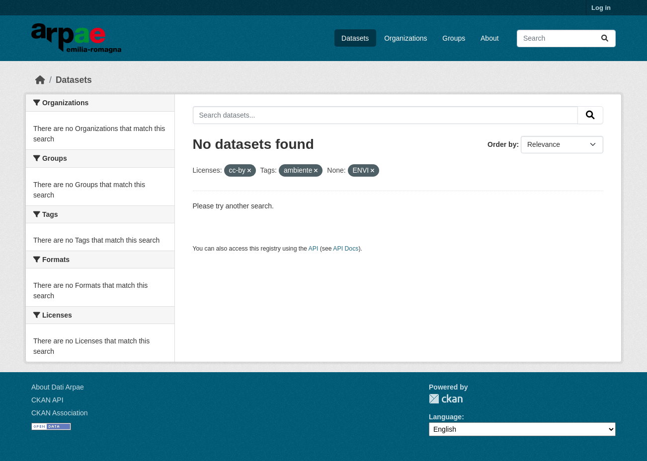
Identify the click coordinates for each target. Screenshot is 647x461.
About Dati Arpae (57, 387)
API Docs (345, 248)
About (490, 38)
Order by (501, 144)
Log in (601, 7)
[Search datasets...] (566, 38)
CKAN (446, 399)
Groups (453, 38)
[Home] (40, 80)
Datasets (355, 38)
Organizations (405, 38)
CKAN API (47, 400)
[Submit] (605, 38)
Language (445, 417)
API (314, 248)
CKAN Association (59, 413)
